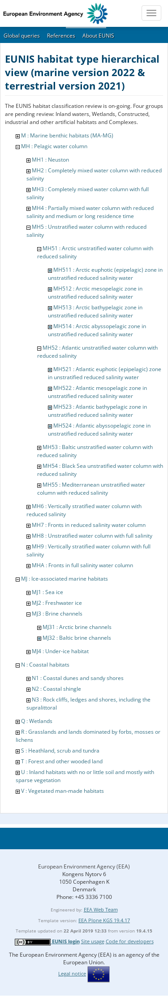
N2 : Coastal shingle (56, 689)
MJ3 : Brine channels (57, 613)
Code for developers (130, 941)
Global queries (22, 35)
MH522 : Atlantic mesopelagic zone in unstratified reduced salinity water (97, 392)
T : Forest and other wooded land (62, 761)
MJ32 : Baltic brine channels (77, 638)
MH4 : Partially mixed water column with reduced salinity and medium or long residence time (90, 212)
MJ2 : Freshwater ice (57, 603)
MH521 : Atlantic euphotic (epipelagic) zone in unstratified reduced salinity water (104, 373)
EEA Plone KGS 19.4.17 (104, 920)
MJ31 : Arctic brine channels (77, 627)
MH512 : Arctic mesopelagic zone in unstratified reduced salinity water (95, 292)
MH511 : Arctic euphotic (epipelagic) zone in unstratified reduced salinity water (105, 274)
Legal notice (72, 973)
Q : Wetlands (36, 721)
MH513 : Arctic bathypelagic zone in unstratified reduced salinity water (95, 311)
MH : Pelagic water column (54, 146)
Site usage (92, 941)
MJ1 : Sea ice (47, 592)
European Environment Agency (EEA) (84, 866)
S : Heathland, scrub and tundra (60, 750)
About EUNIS (98, 35)
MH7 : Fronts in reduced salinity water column (89, 525)
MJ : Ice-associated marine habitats (64, 578)
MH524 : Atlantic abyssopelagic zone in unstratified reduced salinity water (99, 429)
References (61, 35)
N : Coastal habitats (45, 664)
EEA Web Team (101, 909)
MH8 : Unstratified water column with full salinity (92, 535)
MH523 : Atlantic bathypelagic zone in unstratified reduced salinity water (97, 411)
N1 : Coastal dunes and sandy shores (78, 678)
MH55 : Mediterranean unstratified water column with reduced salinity (91, 488)
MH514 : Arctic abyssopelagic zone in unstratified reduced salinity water (97, 330)
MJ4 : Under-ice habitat (60, 651)
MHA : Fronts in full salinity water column (82, 565)
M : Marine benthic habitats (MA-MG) (67, 135)
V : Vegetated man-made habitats (62, 791)
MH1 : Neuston (50, 159)
